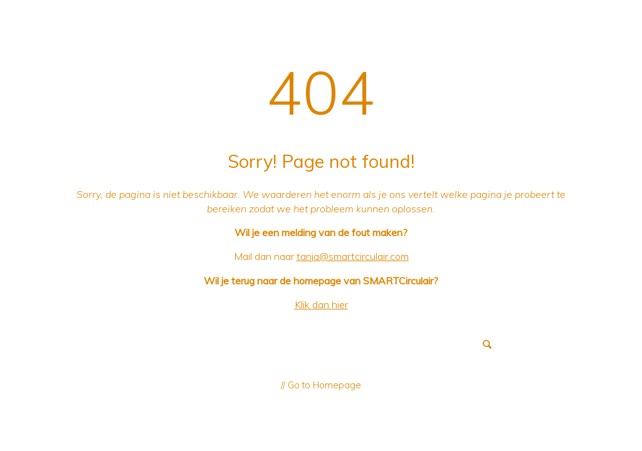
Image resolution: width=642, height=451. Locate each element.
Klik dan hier (321, 304)
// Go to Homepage (321, 385)
